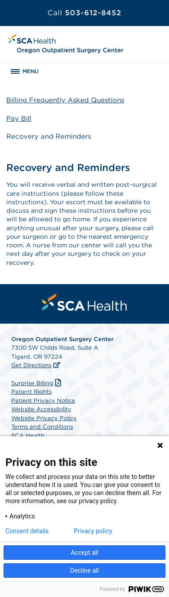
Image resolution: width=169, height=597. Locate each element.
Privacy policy (93, 531)
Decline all (84, 570)
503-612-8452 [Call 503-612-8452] (84, 13)
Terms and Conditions (42, 426)
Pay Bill (18, 118)
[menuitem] (84, 302)
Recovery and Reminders (48, 136)
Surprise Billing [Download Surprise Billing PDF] (37, 383)
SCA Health (27, 435)
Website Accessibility (41, 409)
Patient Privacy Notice (43, 400)
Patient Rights (31, 391)
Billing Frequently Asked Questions (65, 100)
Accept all (85, 552)
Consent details (27, 531)
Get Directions (31, 365)
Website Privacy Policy (44, 418)
